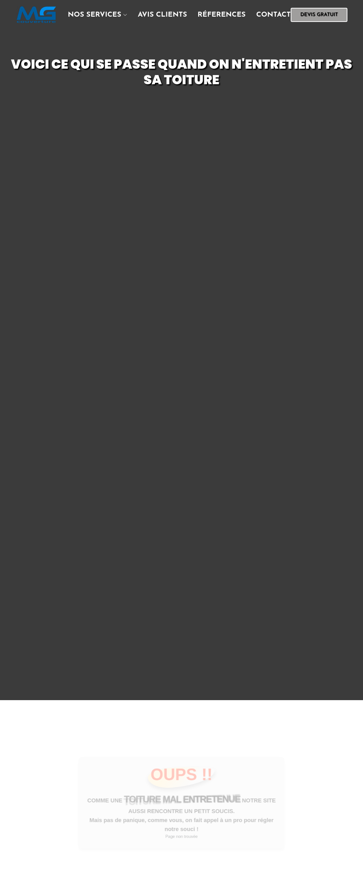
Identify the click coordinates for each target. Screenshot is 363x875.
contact (273, 14)
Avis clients (162, 14)
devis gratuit (319, 14)
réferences (221, 14)
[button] (92, 15)
